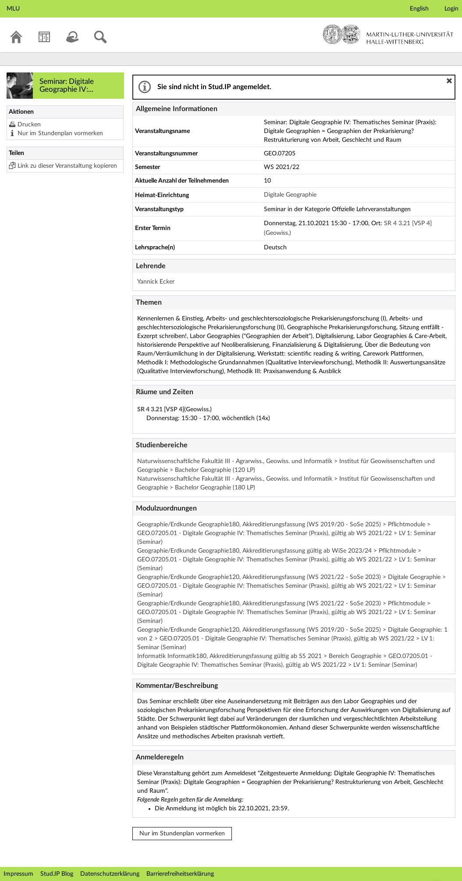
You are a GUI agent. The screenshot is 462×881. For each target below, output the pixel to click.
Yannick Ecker (155, 282)
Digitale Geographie (290, 195)
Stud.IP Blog (56, 874)
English (419, 9)
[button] (449, 80)
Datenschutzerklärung (109, 874)
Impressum (18, 874)
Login (451, 9)
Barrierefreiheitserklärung (180, 874)
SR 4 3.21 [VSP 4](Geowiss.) (174, 409)
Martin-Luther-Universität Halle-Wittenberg (388, 34)
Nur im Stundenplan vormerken (60, 133)
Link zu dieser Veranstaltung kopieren (67, 166)
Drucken (29, 125)
